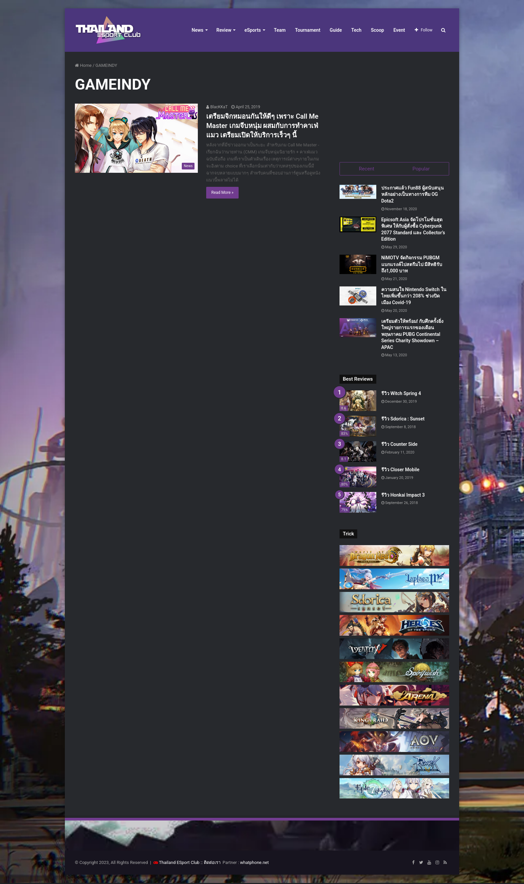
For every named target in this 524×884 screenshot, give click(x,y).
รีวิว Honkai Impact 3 (403, 495)
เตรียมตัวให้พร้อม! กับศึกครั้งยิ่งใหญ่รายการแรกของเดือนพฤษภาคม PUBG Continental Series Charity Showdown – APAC (412, 335)
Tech (356, 30)
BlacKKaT (217, 107)
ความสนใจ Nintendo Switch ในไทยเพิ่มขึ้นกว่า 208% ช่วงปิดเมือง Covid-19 (413, 296)
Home (83, 65)
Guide (336, 30)
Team (280, 30)
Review (224, 30)
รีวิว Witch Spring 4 (401, 394)
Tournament (307, 30)
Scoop (377, 30)
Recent (366, 169)
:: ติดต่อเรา (211, 863)
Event (399, 30)
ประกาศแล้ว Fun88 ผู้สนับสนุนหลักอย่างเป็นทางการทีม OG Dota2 (412, 195)
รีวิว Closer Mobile (400, 470)
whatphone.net (254, 863)
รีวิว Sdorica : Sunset (403, 419)
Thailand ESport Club (179, 863)
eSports (252, 30)
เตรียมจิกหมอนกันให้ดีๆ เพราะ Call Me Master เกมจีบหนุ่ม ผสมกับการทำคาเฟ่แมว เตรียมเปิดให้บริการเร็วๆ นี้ (262, 125)
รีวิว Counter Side (399, 445)
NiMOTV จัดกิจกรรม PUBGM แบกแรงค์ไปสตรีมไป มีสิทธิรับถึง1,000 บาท (411, 265)
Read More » (222, 192)
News (198, 30)
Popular (421, 169)
